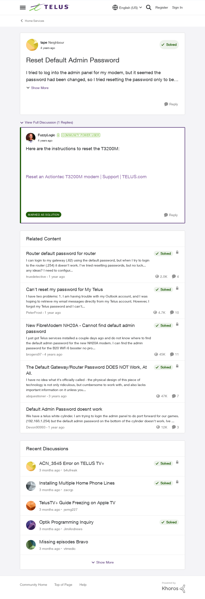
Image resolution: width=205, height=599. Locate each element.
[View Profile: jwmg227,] (31, 505)
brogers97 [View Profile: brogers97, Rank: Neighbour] (34, 354)
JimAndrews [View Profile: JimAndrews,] (73, 529)
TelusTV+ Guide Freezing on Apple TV (77, 502)
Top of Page (63, 584)
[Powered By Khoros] (173, 587)
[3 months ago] (49, 470)
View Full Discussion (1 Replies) (46, 122)
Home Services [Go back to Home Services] (32, 21)
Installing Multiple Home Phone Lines (77, 483)
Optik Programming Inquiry (66, 522)
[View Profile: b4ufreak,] (31, 466)
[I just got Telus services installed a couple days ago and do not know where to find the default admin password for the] (88, 342)
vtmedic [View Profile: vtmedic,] (70, 548)
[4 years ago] (52, 354)
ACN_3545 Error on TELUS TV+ (71, 463)
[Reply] (171, 104)
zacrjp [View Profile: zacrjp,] (68, 490)
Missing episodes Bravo (63, 541)
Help (83, 584)
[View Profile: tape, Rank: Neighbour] (32, 45)
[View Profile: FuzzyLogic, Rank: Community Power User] (30, 137)
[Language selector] (127, 7)
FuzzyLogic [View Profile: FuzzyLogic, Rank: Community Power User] (46, 135)
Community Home (33, 584)
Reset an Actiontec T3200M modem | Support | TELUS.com (86, 176)
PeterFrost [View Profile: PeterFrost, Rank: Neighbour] (34, 312)
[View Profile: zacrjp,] (31, 486)
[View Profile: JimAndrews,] (31, 525)
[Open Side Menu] (22, 7)
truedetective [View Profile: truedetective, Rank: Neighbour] (36, 276)
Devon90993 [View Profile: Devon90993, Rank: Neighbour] (36, 427)
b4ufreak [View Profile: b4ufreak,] (70, 470)
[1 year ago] (56, 276)
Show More (37, 88)
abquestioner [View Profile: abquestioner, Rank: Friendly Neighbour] (36, 396)
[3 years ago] (57, 396)
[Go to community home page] (49, 7)
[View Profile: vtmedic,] (31, 545)
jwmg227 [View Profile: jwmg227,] (71, 509)
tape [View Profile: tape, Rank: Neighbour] (43, 42)
